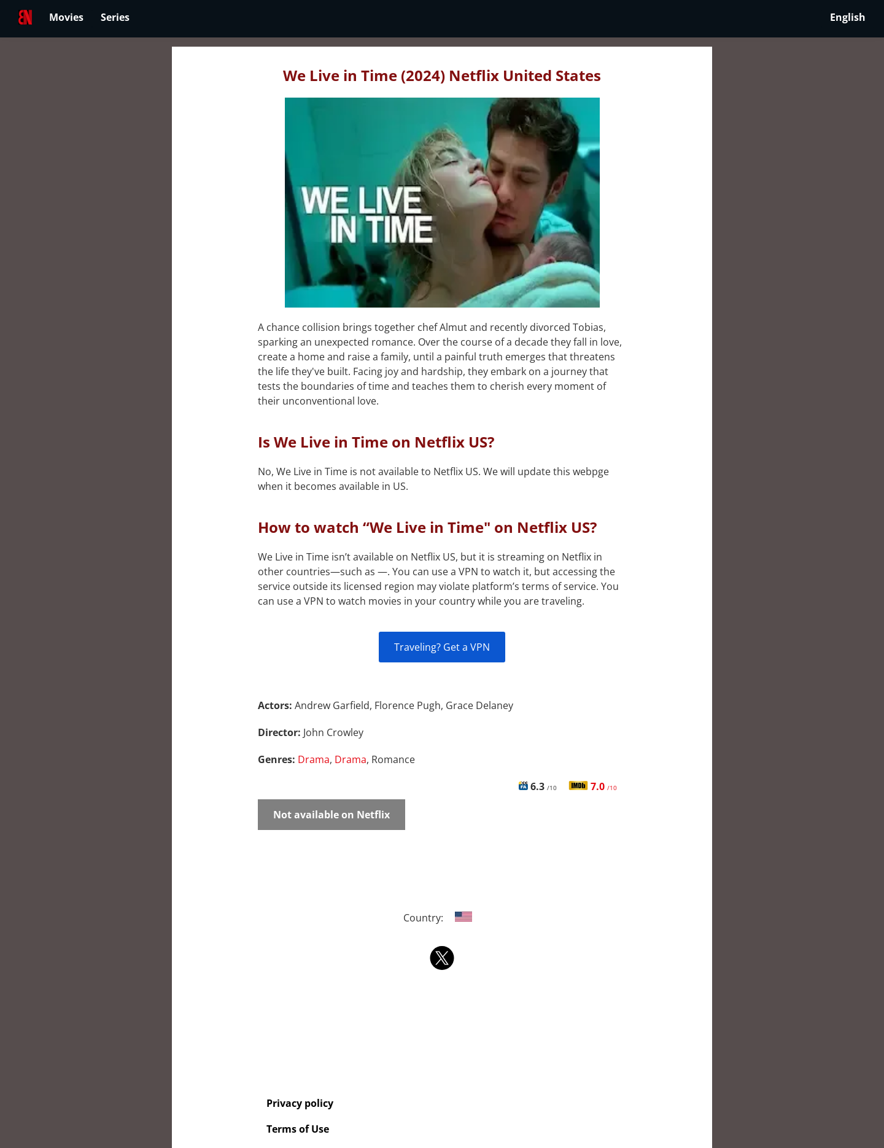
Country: (442, 918)
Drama (314, 759)
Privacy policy (299, 1103)
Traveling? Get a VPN (442, 647)
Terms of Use (297, 1129)
